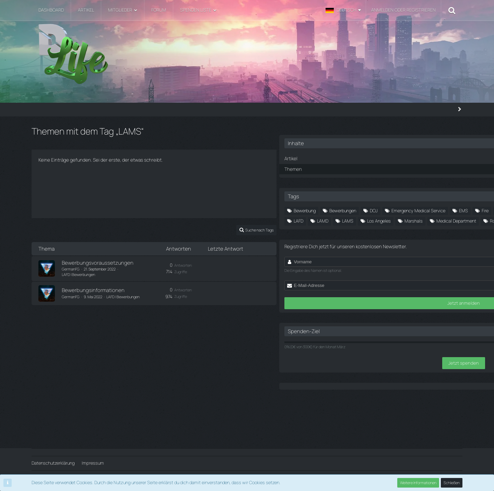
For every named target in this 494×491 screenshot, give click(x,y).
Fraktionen (370, 233)
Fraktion (433, 222)
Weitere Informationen (418, 482)
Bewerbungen (409, 202)
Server (419, 264)
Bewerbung (371, 202)
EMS (432, 212)
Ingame (401, 233)
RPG (395, 264)
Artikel (357, 150)
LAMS (391, 243)
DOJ (440, 202)
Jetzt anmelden (404, 352)
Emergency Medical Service (387, 212)
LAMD (366, 243)
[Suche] (451, 10)
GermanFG (71, 271)
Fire (363, 222)
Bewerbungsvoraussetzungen (97, 264)
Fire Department (396, 222)
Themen (359, 160)
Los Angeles (422, 243)
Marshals (369, 253)
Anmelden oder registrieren (403, 10)
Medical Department (412, 253)
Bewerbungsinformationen (93, 288)
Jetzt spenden (404, 411)
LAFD (427, 233)
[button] (343, 10)
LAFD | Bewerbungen (136, 271)
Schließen (452, 482)
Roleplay (368, 264)
